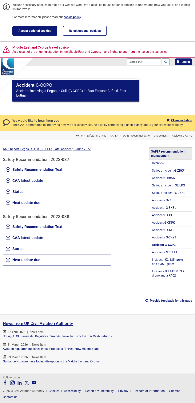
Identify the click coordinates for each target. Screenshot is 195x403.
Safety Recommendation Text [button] (34, 170)
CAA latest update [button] (24, 181)
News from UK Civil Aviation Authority (38, 323)
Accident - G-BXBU (164, 207)
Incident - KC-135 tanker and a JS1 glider (168, 262)
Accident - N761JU (164, 252)
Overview (158, 163)
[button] (183, 61)
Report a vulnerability (99, 391)
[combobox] (144, 61)
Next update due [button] (23, 203)
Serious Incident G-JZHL (168, 193)
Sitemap (175, 391)
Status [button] (14, 192)
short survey (134, 125)
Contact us (10, 397)
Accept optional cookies (34, 31)
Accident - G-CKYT (164, 237)
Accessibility (72, 391)
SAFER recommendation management (168, 154)
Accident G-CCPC (164, 245)
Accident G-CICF (162, 215)
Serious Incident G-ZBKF (168, 170)
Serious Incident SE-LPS (168, 185)
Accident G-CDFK (163, 222)
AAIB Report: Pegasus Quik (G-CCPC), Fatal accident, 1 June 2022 (47, 149)
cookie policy (72, 17)
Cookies (54, 391)
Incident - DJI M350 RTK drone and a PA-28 (168, 273)
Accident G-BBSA (163, 178)
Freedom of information (149, 391)
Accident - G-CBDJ (164, 200)
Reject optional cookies (85, 31)
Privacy (123, 391)
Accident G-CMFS (163, 230)
